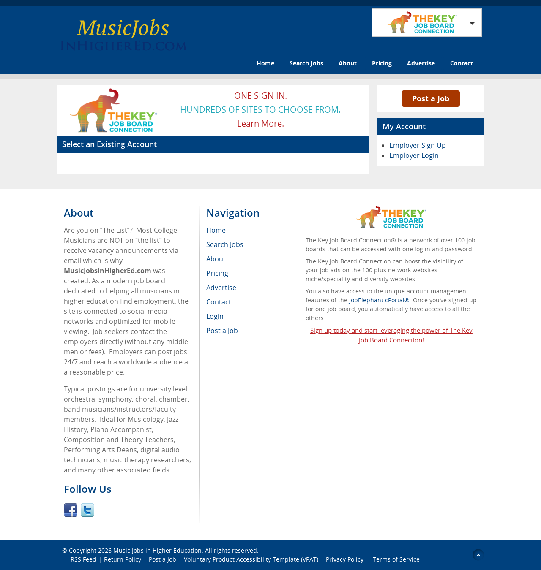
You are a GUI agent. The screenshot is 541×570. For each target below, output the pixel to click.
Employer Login (414, 155)
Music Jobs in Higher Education (157, 550)
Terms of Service (396, 559)
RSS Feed (83, 559)
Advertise (421, 63)
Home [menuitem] (216, 230)
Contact (461, 63)
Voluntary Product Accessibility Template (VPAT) (251, 559)
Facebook (70, 510)
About (348, 63)
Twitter (87, 510)
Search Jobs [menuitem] (224, 244)
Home (265, 63)
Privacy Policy (345, 559)
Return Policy (122, 559)
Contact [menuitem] (218, 302)
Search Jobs (306, 63)
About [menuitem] (216, 258)
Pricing (382, 63)
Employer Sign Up (417, 145)
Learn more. (260, 123)
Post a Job (430, 98)
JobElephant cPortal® (379, 300)
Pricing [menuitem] (217, 273)
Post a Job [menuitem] (222, 330)
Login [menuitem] (215, 316)
